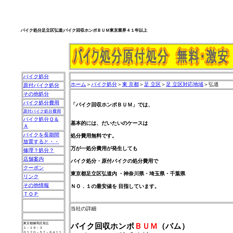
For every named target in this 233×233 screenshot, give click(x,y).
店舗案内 (33, 159)
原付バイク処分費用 (42, 111)
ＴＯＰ (31, 194)
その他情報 (36, 185)
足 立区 (152, 84)
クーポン (33, 168)
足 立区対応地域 (184, 84)
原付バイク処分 (41, 85)
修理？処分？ (38, 150)
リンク (31, 176)
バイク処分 (36, 76)
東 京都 (130, 84)
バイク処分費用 (41, 102)
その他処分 (36, 94)
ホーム (78, 84)
